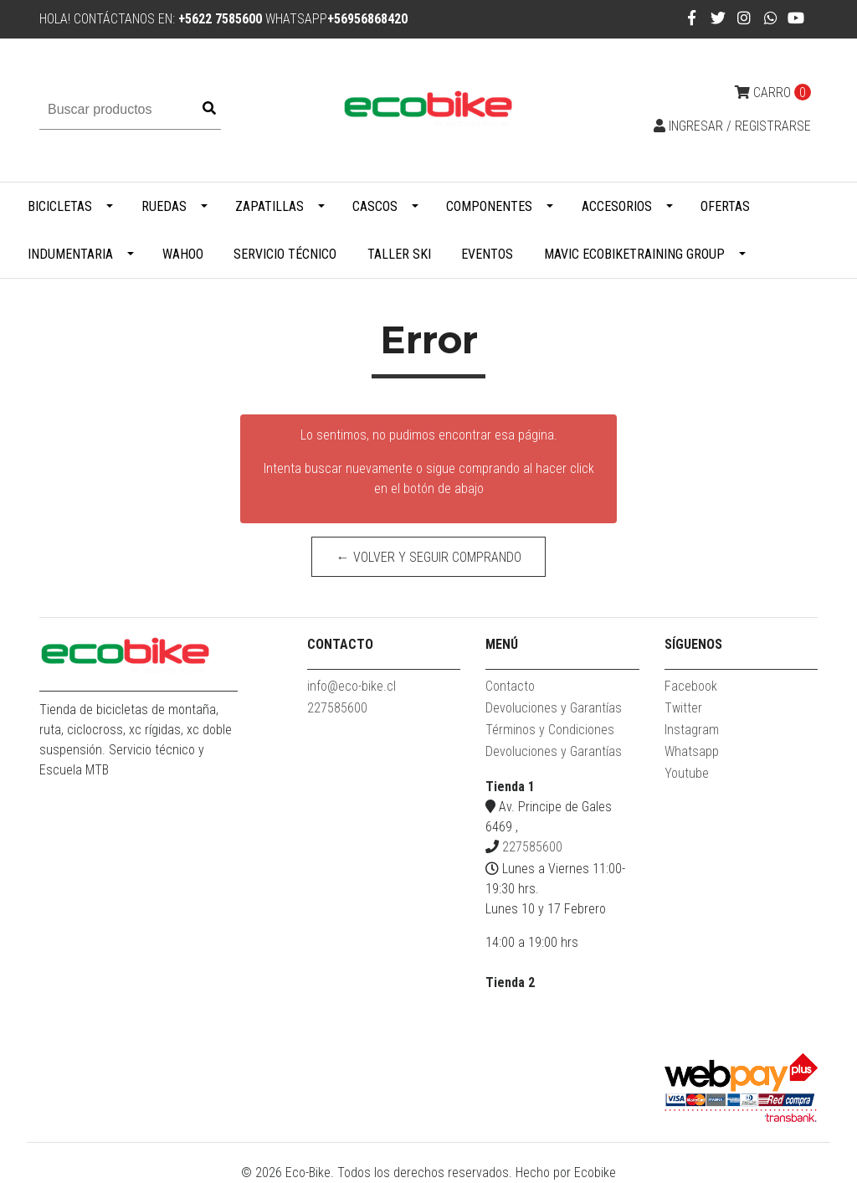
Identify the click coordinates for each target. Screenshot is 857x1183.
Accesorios (617, 206)
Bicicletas (60, 206)
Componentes (489, 206)
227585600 (337, 708)
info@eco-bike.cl (351, 686)
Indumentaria (70, 254)
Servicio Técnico (284, 254)
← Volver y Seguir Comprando (428, 557)
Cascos (375, 206)
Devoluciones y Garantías (553, 708)
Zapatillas (269, 206)
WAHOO (182, 254)
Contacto (510, 686)
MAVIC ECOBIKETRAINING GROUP (634, 254)
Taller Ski (399, 254)
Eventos (487, 254)
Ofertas (725, 206)
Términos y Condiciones (549, 730)
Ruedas (164, 206)
